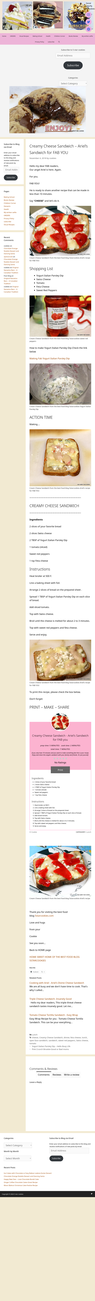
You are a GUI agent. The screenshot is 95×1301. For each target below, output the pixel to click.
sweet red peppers (66, 1040)
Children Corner (59, 36)
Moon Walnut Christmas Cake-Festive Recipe (21, 1185)
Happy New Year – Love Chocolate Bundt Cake (21, 1179)
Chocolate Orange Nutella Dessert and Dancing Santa (11, 251)
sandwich (53, 1040)
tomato (33, 1043)
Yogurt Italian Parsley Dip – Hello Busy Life (51, 1046)
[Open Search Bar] (59, 42)
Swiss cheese (82, 1040)
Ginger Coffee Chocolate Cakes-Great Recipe (21, 1182)
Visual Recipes (24, 36)
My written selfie (87, 36)
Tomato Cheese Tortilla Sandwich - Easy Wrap (54, 1014)
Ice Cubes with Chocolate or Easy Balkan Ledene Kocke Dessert (28, 1173)
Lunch (34, 1034)
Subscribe (73, 65)
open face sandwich (39, 1040)
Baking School (37, 36)
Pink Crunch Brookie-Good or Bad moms (50, 1049)
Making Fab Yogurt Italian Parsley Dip (50, 358)
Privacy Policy (39, 42)
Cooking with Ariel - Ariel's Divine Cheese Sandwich (57, 982)
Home (4, 36)
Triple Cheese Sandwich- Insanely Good (51, 998)
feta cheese (75, 1037)
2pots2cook (8, 257)
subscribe (51, 42)
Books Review (73, 36)
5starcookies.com (44, 915)
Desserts (7, 206)
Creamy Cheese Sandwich (51, 1037)
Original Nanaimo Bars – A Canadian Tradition (11, 270)
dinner (66, 1037)
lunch (84, 1037)
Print (60, 769)
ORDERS (13, 36)
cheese (35, 1037)
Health (48, 36)
